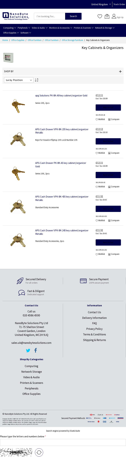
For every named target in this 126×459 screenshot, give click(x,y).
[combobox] (49, 16)
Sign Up (120, 17)
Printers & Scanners (31, 383)
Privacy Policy (94, 329)
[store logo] (15, 16)
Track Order (119, 4)
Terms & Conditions (94, 334)
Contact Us (94, 312)
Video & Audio (31, 377)
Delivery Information (94, 318)
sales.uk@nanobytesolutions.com (31, 343)
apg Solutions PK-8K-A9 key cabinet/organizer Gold (61, 95)
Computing (31, 366)
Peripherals (31, 388)
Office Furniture (35, 40)
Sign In (120, 14)
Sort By (9, 80)
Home (5, 40)
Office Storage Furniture (72, 40)
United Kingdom (99, 4)
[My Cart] (107, 16)
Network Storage (31, 371)
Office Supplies (18, 40)
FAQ (94, 323)
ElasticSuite (75, 430)
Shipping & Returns (94, 340)
